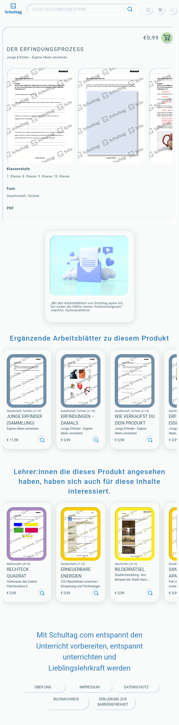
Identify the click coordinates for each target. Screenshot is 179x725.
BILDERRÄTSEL (130, 569)
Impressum (89, 687)
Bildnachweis (66, 699)
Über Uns (42, 687)
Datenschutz (136, 687)
